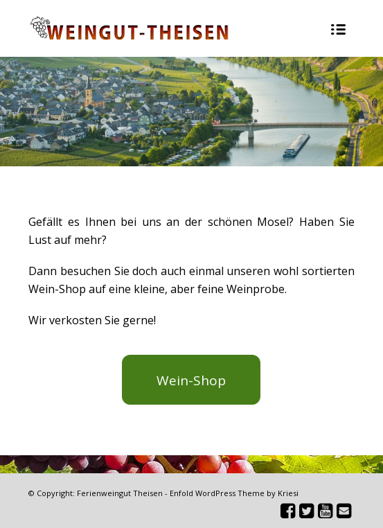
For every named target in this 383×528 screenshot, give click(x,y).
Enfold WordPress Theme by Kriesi (234, 493)
